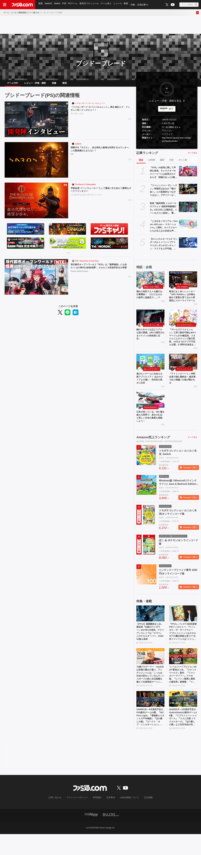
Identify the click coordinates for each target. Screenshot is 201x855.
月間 (171, 162)
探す (171, 111)
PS (163, 130)
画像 (54, 84)
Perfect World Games (79, 278)
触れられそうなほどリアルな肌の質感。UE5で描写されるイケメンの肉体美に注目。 (150, 342)
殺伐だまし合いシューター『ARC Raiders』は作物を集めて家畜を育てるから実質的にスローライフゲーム (183, 301)
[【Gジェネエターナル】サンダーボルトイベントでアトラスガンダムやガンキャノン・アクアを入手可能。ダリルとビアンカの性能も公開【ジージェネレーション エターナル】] (188, 245)
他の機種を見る (172, 130)
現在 (141, 162)
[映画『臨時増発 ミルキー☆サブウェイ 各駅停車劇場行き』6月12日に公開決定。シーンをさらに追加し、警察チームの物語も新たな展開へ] (188, 209)
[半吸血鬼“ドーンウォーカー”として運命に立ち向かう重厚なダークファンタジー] (36, 203)
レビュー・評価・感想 (35, 84)
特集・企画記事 (141, 4)
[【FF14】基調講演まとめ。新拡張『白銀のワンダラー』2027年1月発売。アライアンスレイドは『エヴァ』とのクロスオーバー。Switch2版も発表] (150, 627)
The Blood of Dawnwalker (85, 187)
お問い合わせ (59, 819)
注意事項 (109, 819)
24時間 (151, 162)
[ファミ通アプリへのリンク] (91, 835)
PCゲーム (74, 4)
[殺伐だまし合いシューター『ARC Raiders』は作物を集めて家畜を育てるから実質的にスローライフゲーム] (183, 282)
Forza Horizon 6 (150, 419)
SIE (72, 157)
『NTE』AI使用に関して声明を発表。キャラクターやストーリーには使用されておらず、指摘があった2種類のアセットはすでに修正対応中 (163, 175)
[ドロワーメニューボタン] (4, 4)
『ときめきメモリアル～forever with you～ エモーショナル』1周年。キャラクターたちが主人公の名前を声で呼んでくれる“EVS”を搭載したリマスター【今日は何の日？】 (164, 228)
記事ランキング (147, 155)
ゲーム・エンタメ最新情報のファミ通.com (21, 13)
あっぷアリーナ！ (151, 379)
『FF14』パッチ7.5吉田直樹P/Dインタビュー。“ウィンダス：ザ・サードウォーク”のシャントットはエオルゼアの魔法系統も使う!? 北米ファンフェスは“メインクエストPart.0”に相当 (183, 646)
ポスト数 (182, 162)
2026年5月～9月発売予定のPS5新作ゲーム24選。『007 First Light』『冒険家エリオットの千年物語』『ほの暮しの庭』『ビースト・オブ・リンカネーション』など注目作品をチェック (150, 737)
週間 (162, 162)
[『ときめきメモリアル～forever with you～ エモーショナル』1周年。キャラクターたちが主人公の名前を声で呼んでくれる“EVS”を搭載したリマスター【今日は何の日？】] (188, 227)
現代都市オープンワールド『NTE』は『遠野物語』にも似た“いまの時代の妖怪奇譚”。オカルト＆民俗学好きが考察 (100, 270)
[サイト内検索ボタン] (189, 4)
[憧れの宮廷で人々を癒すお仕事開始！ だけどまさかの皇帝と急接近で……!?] (150, 282)
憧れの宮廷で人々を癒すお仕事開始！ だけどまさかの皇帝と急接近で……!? (150, 299)
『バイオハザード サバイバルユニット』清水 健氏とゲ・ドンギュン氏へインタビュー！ (100, 111)
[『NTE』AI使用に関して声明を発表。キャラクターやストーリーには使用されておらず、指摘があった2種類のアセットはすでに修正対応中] (188, 173)
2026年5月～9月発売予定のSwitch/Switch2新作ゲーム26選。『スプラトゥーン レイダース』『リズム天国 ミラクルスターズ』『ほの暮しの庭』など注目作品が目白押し (183, 737)
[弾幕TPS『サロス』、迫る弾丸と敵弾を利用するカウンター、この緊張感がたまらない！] (36, 162)
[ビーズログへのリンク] (111, 835)
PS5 (65, 4)
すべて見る (192, 155)
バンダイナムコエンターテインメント (86, 198)
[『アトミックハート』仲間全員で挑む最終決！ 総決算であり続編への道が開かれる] (183, 372)
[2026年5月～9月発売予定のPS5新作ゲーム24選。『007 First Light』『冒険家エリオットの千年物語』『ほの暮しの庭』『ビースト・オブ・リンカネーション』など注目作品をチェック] (150, 718)
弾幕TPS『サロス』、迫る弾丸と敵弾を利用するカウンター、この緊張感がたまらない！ (100, 152)
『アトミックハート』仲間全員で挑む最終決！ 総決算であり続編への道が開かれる (183, 389)
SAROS (78, 146)
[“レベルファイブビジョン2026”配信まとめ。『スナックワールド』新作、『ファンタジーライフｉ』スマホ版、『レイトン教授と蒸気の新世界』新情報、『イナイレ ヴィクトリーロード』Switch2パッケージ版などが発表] (183, 672)
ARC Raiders (182, 289)
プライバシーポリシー (79, 819)
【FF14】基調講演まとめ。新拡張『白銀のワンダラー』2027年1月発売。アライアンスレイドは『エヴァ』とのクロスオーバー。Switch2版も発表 (150, 646)
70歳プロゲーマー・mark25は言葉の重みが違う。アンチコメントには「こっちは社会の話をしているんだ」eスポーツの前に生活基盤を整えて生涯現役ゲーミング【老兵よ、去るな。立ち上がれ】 (150, 692)
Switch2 (49, 4)
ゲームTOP (12, 84)
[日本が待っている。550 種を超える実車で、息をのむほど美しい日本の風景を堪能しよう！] (150, 411)
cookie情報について (126, 819)
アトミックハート (184, 379)
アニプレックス (77, 117)
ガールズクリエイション (186, 332)
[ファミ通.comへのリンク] (22, 4)
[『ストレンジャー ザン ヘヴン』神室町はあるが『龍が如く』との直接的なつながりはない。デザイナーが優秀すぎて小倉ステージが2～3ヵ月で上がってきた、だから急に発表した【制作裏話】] (188, 191)
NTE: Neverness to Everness (87, 263)
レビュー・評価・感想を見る (165, 103)
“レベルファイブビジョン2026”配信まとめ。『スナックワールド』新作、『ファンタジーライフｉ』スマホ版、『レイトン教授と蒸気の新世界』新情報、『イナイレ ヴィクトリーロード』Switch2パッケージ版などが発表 (183, 692)
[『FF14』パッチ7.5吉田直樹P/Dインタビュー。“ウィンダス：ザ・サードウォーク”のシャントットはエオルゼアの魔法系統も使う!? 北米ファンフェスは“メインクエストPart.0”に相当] (183, 627)
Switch (58, 4)
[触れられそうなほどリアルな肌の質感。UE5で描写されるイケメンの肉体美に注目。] (150, 325)
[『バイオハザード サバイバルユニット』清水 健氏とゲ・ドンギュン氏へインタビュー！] (36, 122)
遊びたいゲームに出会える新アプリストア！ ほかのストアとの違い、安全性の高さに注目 (150, 389)
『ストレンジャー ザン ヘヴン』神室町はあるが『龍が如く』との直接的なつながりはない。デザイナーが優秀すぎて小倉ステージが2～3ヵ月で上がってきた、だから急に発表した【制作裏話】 (163, 193)
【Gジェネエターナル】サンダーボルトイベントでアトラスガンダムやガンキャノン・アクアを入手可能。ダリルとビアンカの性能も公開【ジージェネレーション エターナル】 (163, 246)
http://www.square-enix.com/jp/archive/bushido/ (176, 142)
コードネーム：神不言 (153, 332)
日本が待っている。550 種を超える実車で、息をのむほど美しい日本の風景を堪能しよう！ (150, 429)
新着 (41, 4)
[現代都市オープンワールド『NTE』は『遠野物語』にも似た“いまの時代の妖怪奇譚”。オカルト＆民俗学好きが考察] (36, 279)
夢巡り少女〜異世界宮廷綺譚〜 (153, 289)
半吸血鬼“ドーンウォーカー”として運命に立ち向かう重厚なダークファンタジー (100, 193)
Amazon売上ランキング (153, 451)
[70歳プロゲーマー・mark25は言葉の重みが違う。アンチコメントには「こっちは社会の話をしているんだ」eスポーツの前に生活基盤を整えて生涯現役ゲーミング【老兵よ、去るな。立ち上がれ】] (150, 672)
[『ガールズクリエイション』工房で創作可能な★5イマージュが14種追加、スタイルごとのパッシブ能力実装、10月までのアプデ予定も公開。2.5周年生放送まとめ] (183, 325)
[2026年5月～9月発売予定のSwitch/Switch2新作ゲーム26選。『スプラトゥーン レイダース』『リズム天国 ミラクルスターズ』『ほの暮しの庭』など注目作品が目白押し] (183, 718)
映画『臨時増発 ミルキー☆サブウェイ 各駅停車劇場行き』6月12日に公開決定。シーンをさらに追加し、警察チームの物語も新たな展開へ (163, 210)
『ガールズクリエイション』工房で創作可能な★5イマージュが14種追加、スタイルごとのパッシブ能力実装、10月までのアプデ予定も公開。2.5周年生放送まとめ (183, 346)
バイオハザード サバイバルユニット (90, 106)
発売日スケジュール (90, 4)
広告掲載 (143, 819)
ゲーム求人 (108, 4)
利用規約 (97, 819)
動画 (128, 4)
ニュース (120, 4)
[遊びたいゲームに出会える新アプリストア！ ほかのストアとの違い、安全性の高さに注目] (150, 372)
